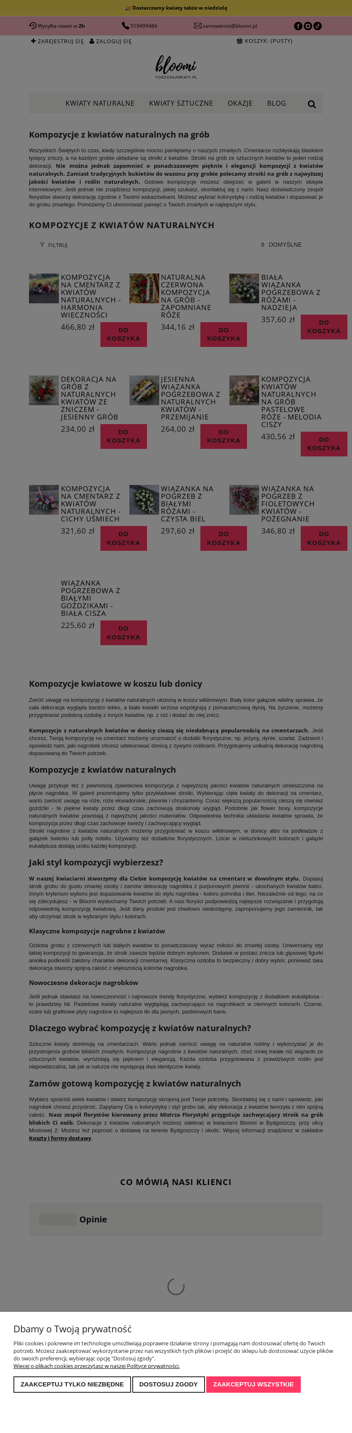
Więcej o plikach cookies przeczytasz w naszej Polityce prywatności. (96, 1366)
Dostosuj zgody (168, 1384)
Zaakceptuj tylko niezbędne (72, 1384)
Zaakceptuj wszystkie (253, 1384)
